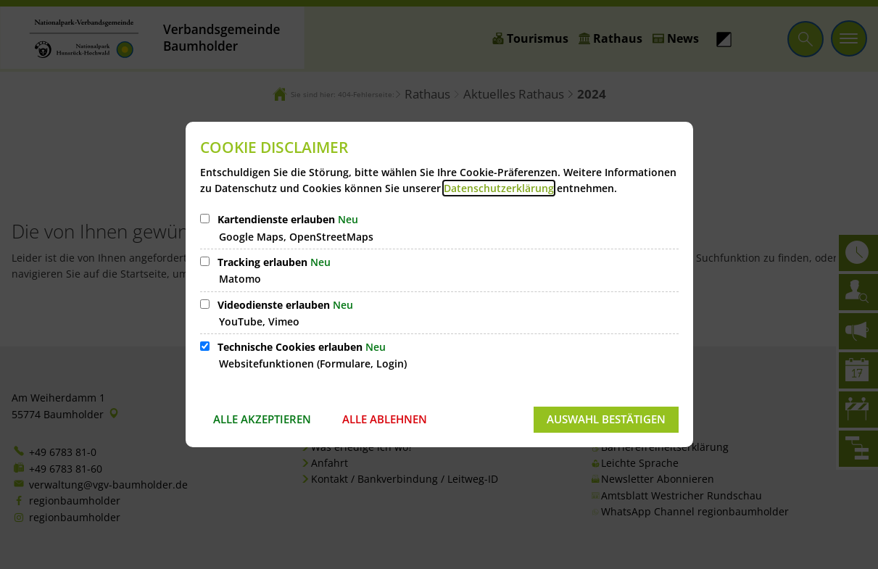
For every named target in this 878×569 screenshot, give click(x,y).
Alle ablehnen (384, 419)
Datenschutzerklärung (499, 188)
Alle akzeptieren (262, 419)
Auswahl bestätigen (606, 419)
